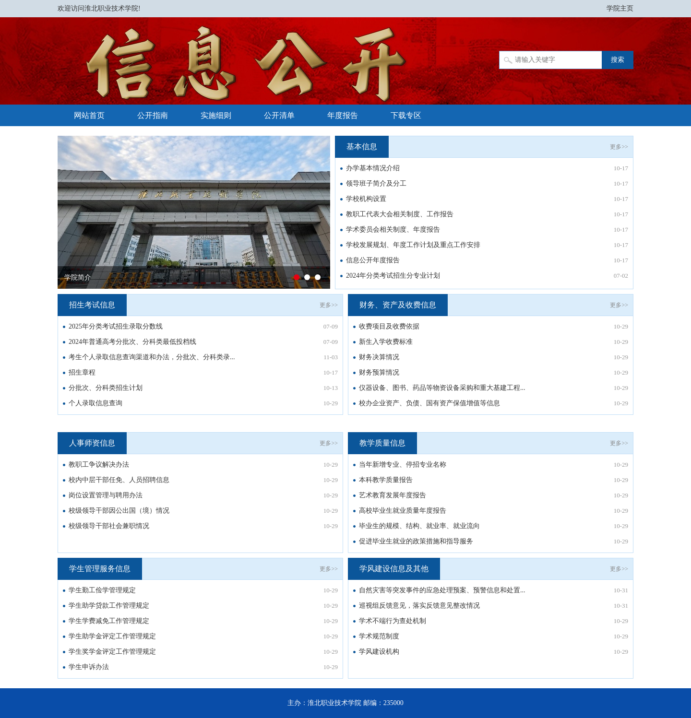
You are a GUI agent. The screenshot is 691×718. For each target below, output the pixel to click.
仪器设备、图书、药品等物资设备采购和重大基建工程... (442, 387)
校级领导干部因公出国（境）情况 (119, 510)
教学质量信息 (382, 443)
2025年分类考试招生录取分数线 (116, 326)
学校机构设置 (366, 198)
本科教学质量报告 (386, 479)
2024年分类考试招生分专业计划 (393, 275)
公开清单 (279, 115)
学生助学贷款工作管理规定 (109, 605)
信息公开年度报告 (373, 260)
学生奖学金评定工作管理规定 (112, 651)
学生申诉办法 (89, 667)
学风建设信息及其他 (394, 569)
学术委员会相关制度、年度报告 (393, 229)
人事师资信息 (92, 443)
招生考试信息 (92, 305)
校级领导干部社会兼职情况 (109, 526)
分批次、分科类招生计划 (106, 387)
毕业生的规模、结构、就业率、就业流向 (419, 526)
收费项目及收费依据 (389, 326)
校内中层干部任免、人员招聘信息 (119, 479)
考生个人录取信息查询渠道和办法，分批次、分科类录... (152, 357)
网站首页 (89, 115)
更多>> (619, 146)
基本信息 (361, 146)
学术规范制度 (379, 636)
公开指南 (152, 115)
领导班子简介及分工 (376, 183)
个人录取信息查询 (95, 403)
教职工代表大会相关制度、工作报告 (399, 214)
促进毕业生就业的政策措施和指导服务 (416, 541)
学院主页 (620, 8)
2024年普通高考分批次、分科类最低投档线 (132, 341)
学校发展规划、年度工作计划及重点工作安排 (413, 244)
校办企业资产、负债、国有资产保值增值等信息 (429, 403)
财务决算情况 (379, 357)
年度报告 (342, 115)
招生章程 (82, 372)
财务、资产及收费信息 (397, 305)
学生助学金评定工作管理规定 (112, 636)
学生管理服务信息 (100, 569)
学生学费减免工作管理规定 (109, 620)
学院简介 (77, 277)
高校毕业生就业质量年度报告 (402, 510)
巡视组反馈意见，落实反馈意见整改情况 (419, 605)
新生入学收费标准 (386, 341)
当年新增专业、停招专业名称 (402, 464)
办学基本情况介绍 (373, 168)
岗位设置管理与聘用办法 (106, 495)
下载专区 (406, 115)
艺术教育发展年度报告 (392, 495)
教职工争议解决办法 (99, 464)
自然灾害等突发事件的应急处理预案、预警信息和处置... (442, 590)
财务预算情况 (379, 372)
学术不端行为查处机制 (392, 620)
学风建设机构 (379, 651)
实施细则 (216, 115)
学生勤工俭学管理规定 (102, 590)
